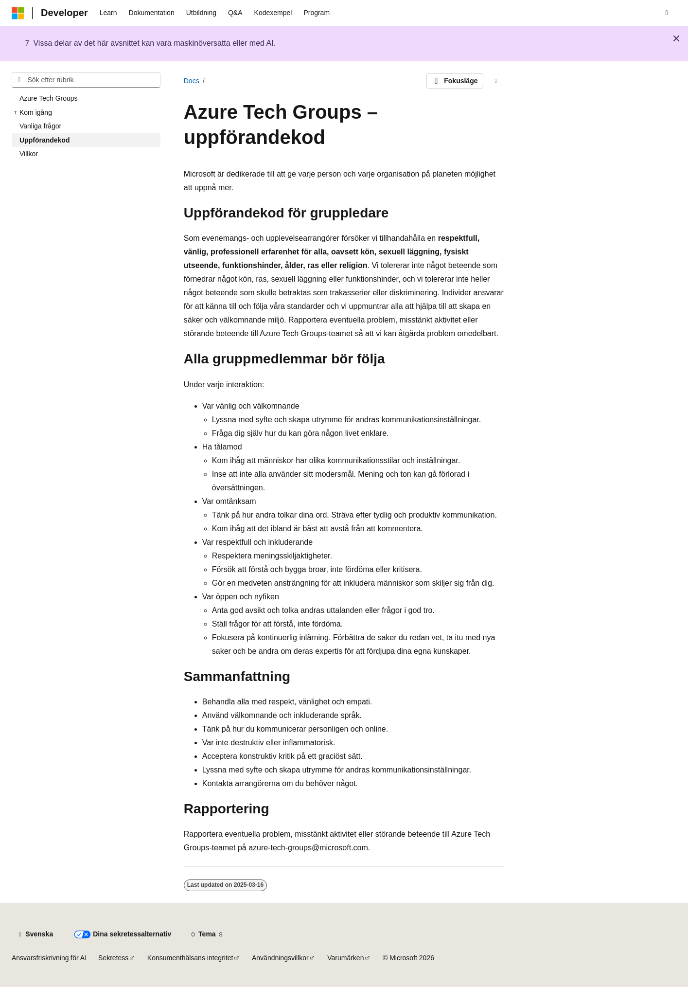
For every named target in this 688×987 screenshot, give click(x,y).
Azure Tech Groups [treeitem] (48, 98)
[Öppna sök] (666, 13)
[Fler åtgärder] (495, 81)
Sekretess (113, 958)
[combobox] (86, 80)
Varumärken (345, 958)
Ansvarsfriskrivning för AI (49, 958)
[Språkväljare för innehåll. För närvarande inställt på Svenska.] (35, 934)
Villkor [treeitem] (28, 154)
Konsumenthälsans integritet (190, 958)
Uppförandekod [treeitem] (44, 140)
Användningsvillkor (280, 958)
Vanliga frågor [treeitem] (40, 126)
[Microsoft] (18, 13)
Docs (191, 81)
